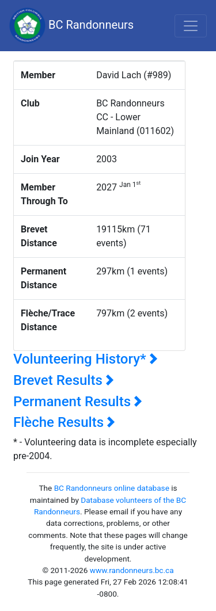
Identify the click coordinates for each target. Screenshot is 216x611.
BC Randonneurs (71, 25)
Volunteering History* (85, 359)
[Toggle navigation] (191, 25)
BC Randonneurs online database (111, 487)
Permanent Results (77, 402)
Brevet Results (63, 380)
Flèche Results (64, 422)
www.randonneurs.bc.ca (132, 570)
